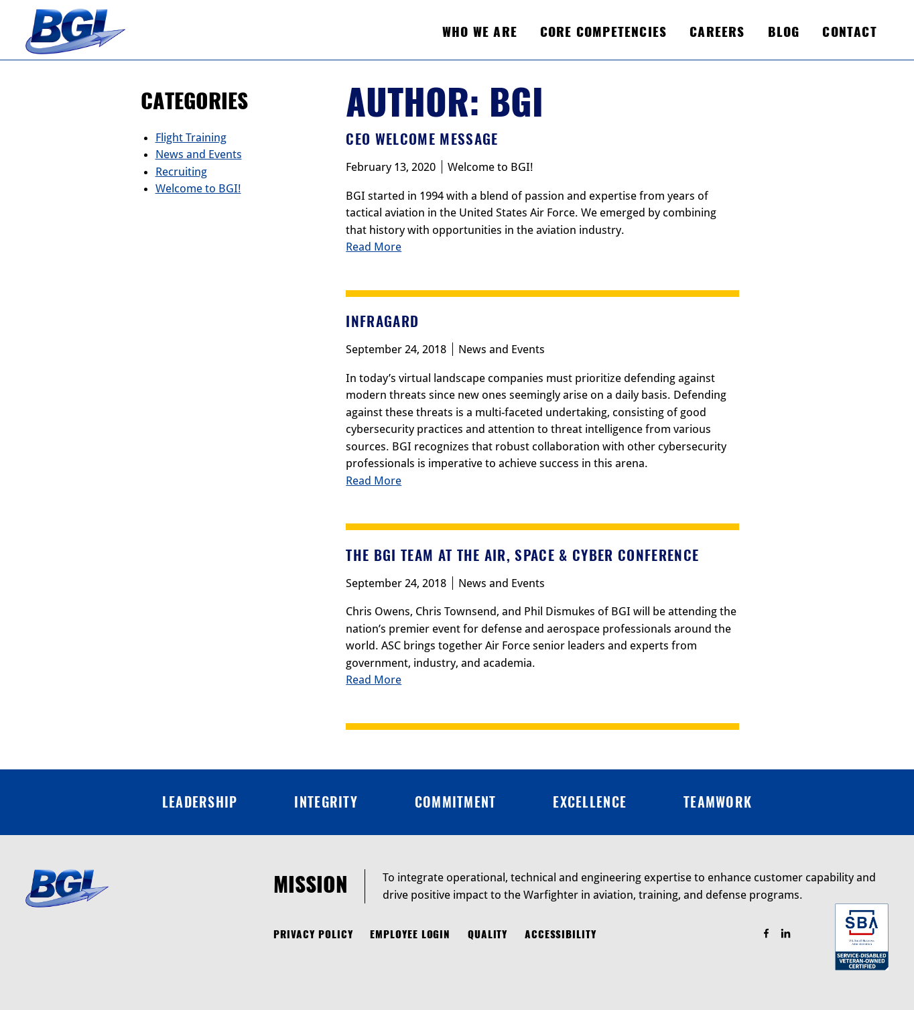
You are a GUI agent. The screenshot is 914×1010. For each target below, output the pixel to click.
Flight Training (190, 137)
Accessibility (560, 934)
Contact (849, 31)
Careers (717, 31)
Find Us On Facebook (772, 934)
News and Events (501, 349)
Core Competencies (603, 31)
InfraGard (382, 321)
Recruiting (181, 171)
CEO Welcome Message (422, 139)
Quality (488, 934)
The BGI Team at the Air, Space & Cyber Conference (522, 555)
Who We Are (479, 31)
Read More (373, 246)
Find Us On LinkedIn (791, 934)
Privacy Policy (313, 934)
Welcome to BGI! (490, 167)
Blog (784, 31)
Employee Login (410, 934)
